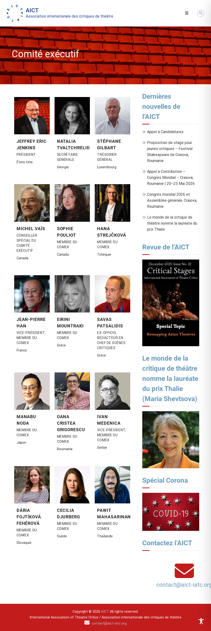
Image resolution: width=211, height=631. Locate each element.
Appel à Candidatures (165, 132)
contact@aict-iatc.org (109, 623)
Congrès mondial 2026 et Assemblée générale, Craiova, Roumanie (172, 200)
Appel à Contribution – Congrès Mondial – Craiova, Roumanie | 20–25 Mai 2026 (171, 177)
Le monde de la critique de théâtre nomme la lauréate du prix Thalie (172, 223)
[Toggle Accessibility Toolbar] (201, 621)
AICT (32, 10)
